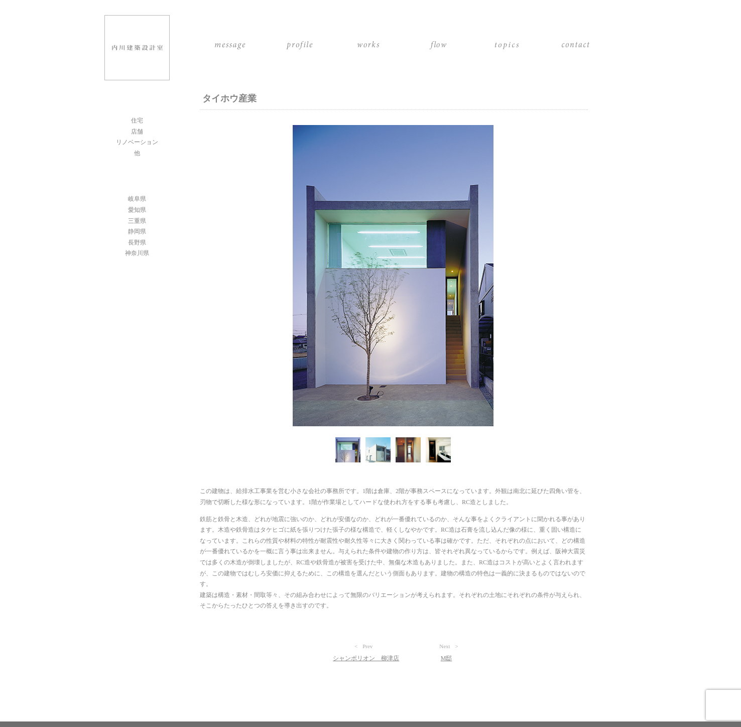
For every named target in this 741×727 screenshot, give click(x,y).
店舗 (137, 131)
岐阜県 (137, 198)
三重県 (137, 220)
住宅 (137, 120)
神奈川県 (137, 253)
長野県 (137, 242)
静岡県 (137, 231)
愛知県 (137, 209)
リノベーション (137, 142)
